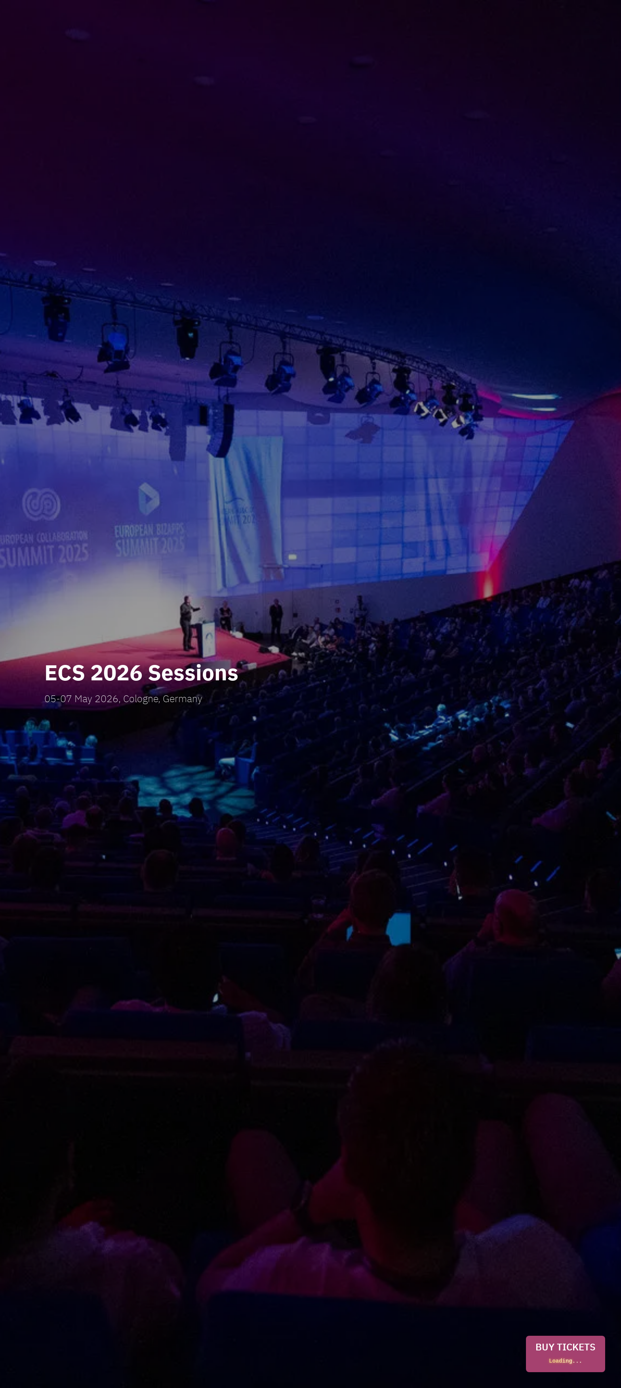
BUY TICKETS (565, 1354)
